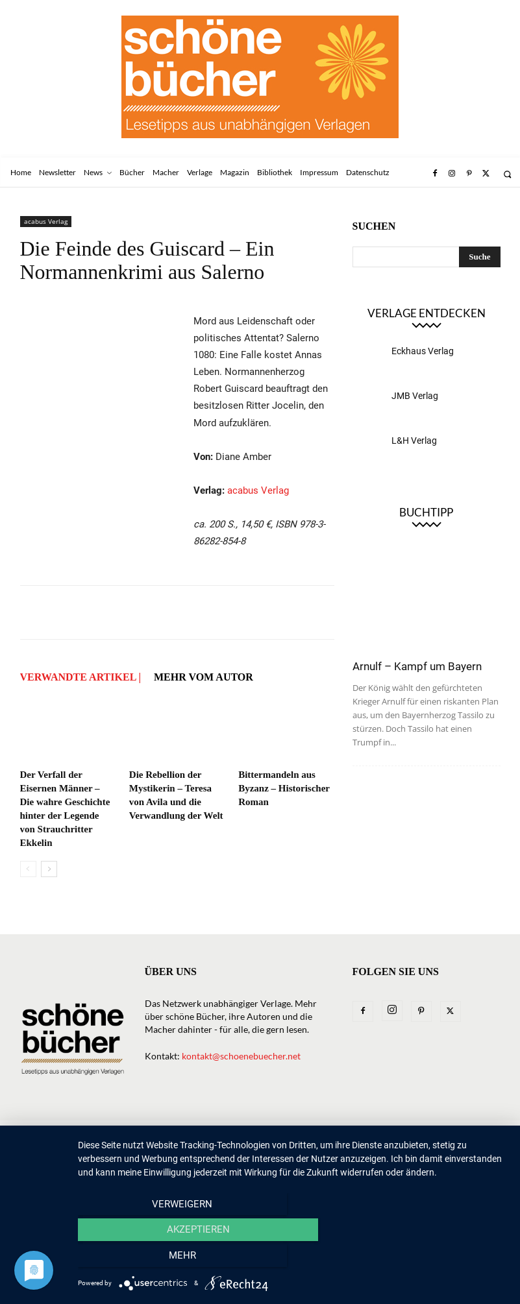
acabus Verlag (46, 221)
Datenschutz (109, 1145)
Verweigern (142, 1259)
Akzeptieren (292, 1259)
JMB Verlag (414, 396)
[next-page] (49, 869)
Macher (273, 1132)
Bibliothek (379, 1132)
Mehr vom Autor (203, 676)
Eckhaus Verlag (422, 351)
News (135, 1132)
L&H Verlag (414, 440)
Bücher (175, 1132)
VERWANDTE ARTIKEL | (80, 676)
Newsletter (84, 1132)
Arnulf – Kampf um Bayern (417, 666)
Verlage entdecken (426, 313)
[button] (507, 174)
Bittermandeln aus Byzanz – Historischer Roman (284, 788)
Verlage (223, 1132)
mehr (442, 1259)
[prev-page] (28, 869)
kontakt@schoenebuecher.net (241, 1055)
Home (32, 1132)
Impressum (44, 1145)
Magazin (322, 1132)
